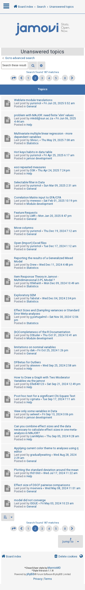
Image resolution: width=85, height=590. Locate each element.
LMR (33, 215)
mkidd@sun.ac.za (41, 118)
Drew (33, 264)
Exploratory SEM (25, 295)
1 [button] (28, 78)
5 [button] (56, 78)
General (31, 106)
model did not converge (30, 500)
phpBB (30, 574)
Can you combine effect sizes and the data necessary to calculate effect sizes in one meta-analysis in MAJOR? (45, 430)
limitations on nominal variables (35, 347)
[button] (13, 78)
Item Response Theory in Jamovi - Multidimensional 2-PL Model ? (36, 278)
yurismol (35, 103)
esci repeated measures (30, 167)
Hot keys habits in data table (33, 152)
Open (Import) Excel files (30, 243)
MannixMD (54, 567)
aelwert (34, 414)
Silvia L (34, 140)
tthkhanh (35, 283)
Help (29, 124)
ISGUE (34, 503)
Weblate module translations (33, 100)
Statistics (33, 143)
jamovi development (39, 158)
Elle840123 (37, 384)
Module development (40, 203)
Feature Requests (25, 212)
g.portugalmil (38, 317)
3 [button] (42, 78)
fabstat (34, 298)
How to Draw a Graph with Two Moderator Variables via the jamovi (42, 379)
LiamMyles (37, 436)
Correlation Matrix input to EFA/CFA (37, 197)
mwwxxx (35, 200)
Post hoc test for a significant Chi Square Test (44, 396)
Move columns (23, 227)
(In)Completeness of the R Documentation (42, 332)
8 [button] (65, 78)
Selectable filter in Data (29, 182)
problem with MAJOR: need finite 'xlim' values (44, 115)
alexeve (35, 365)
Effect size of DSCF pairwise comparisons (42, 485)
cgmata (35, 399)
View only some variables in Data (35, 411)
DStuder (35, 335)
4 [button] (49, 78)
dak (32, 350)
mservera (36, 488)
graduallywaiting (40, 454)
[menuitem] (65, 556)
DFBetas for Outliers (27, 362)
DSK (32, 170)
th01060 (35, 473)
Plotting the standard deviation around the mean (46, 470)
